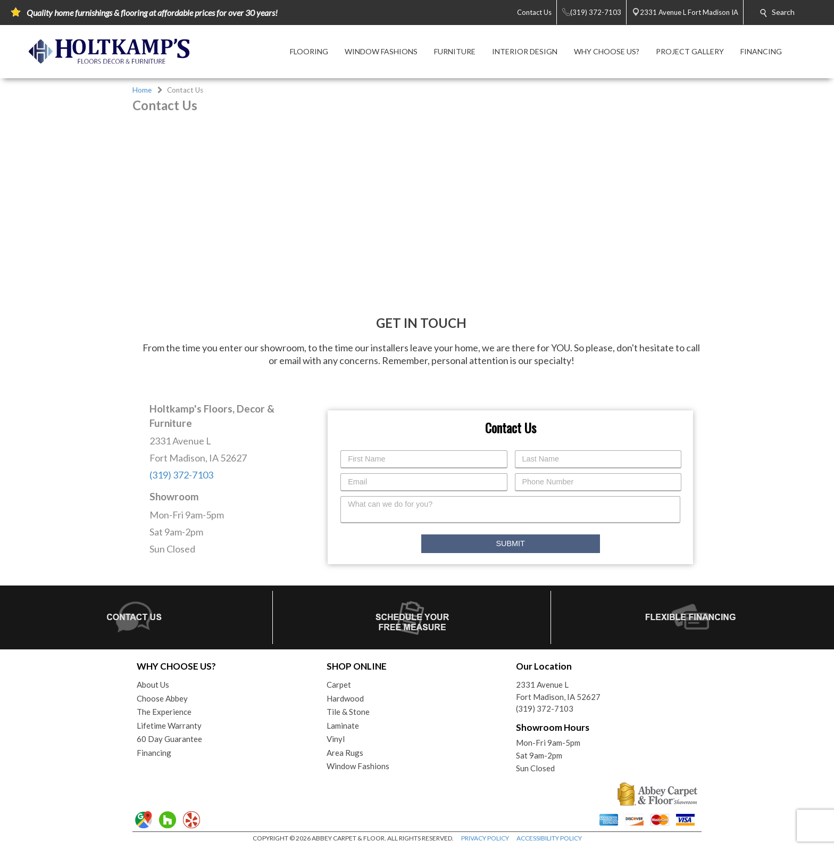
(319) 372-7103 (181, 475)
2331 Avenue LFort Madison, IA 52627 (558, 691)
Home (142, 90)
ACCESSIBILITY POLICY (549, 838)
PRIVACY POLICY (485, 838)
